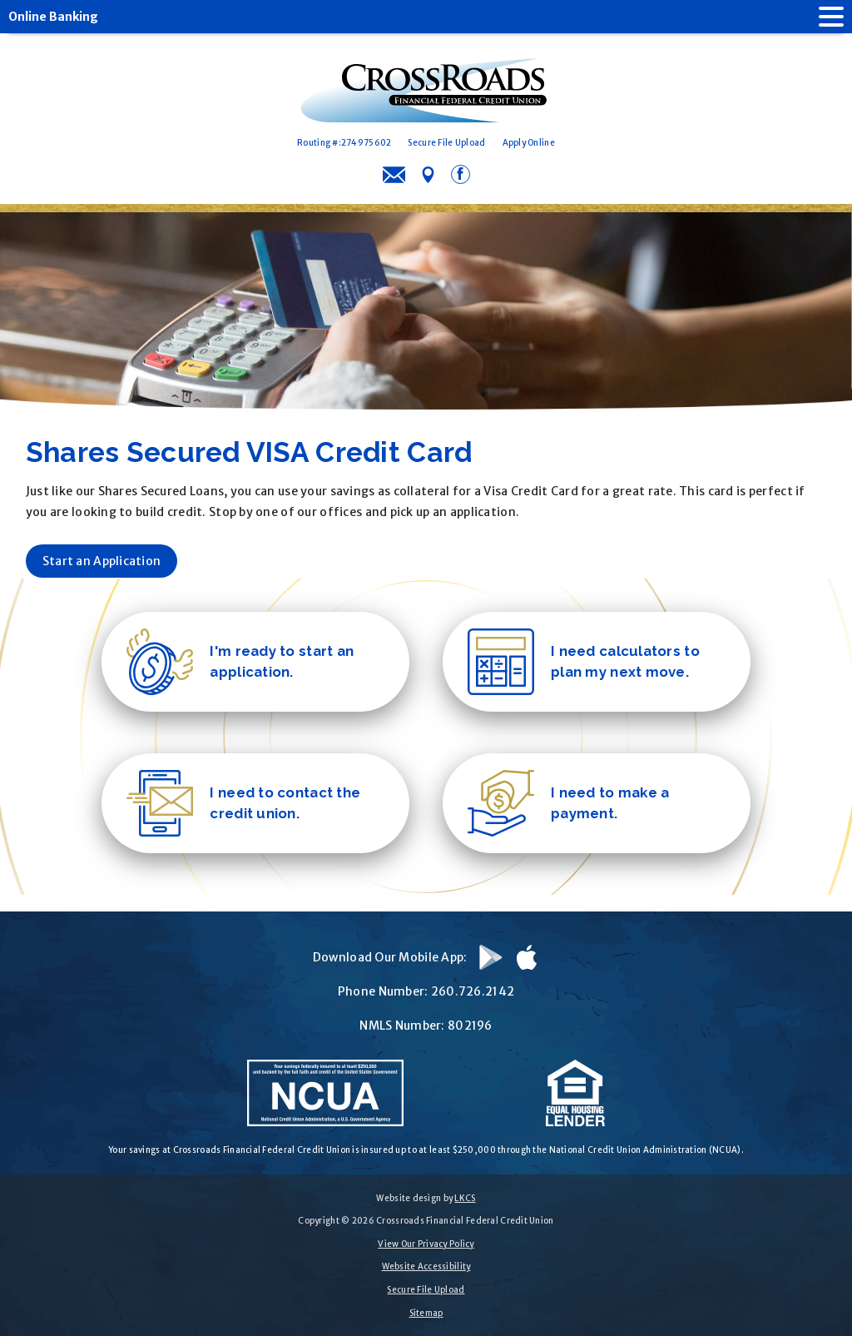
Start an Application (101, 560)
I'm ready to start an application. (240, 661)
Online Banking (53, 16)
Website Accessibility (426, 1266)
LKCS (464, 1197)
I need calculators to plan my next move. (584, 661)
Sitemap (426, 1312)
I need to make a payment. (568, 802)
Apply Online (529, 142)
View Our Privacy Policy (425, 1243)
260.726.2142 (472, 990)
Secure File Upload (446, 142)
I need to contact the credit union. (243, 802)
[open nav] (823, 16)
